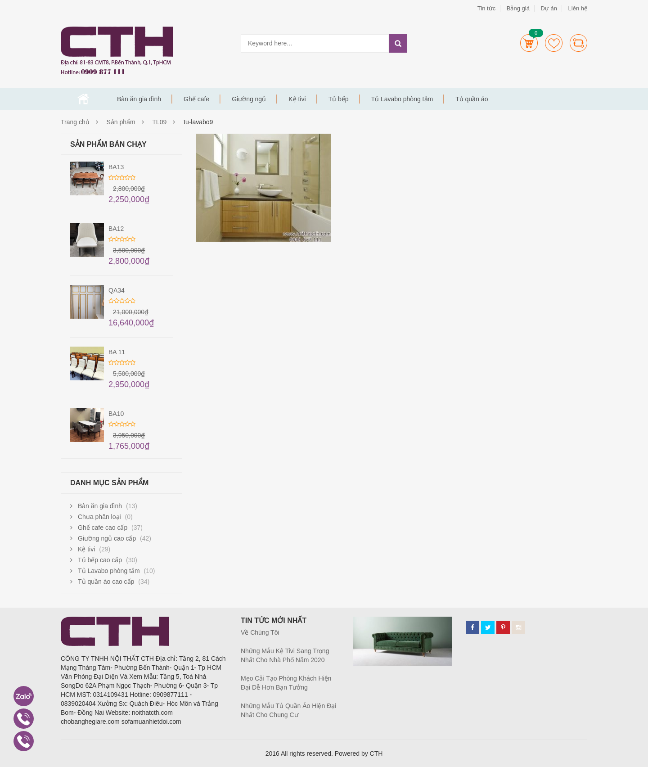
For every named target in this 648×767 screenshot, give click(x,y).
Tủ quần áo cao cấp (106, 581)
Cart (529, 43)
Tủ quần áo (471, 99)
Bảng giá (518, 8)
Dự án (548, 8)
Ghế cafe (196, 99)
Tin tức (486, 8)
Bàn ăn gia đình (139, 99)
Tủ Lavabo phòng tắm (402, 99)
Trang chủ (83, 99)
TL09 (159, 122)
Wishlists (553, 43)
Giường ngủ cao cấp (107, 538)
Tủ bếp (338, 99)
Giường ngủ (249, 99)
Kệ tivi (297, 99)
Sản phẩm (121, 122)
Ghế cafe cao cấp (102, 527)
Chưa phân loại (99, 516)
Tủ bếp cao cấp (100, 560)
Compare (578, 43)
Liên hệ (577, 8)
